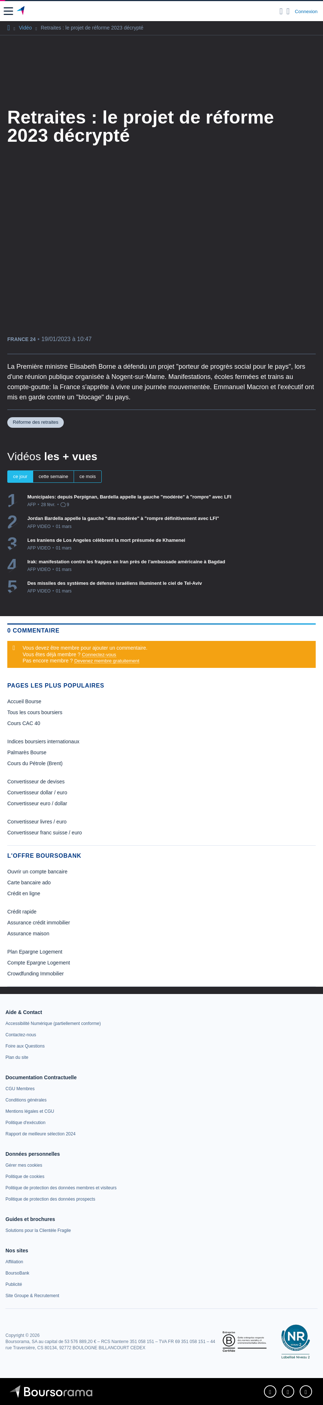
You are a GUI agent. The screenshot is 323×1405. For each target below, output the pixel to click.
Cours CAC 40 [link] (23, 723)
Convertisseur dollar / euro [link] (37, 792)
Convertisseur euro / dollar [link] (37, 803)
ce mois (87, 476)
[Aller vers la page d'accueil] (21, 11)
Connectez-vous (99, 654)
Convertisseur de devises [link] (36, 781)
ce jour (20, 476)
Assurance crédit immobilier (38, 922)
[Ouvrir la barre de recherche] (281, 11)
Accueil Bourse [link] (24, 701)
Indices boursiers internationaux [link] (43, 741)
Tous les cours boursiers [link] (34, 712)
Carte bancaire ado (29, 882)
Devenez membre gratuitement (106, 661)
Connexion (306, 11)
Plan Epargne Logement (34, 952)
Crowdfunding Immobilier (35, 974)
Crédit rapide (21, 912)
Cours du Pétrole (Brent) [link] (35, 763)
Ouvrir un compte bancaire (37, 871)
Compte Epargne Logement (38, 963)
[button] (8, 11)
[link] (53, 1023)
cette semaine (53, 476)
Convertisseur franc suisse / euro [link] (44, 832)
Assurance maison (28, 933)
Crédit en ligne (23, 893)
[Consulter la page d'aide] (288, 11)
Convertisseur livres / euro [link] (37, 822)
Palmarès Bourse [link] (26, 752)
